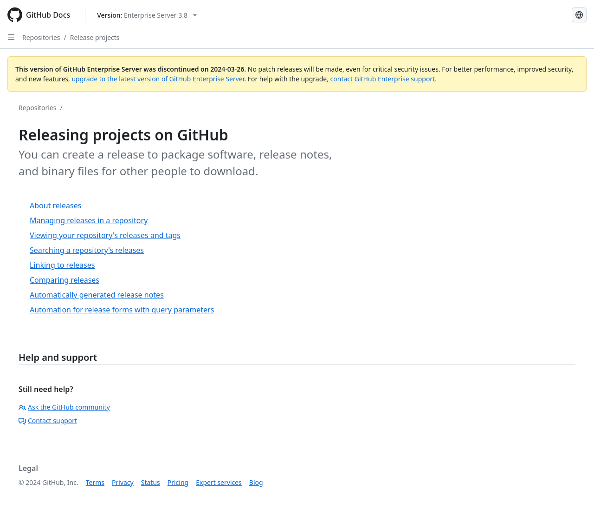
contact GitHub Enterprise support (382, 78)
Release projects (95, 37)
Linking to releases (62, 265)
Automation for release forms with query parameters (122, 310)
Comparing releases (64, 280)
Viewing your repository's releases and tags (105, 235)
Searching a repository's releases (87, 250)
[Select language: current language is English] (579, 14)
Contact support (48, 420)
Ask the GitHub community (64, 407)
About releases (55, 205)
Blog (256, 482)
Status (150, 482)
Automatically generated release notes (97, 295)
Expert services (219, 482)
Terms (95, 482)
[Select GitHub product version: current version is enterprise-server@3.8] (147, 15)
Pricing (178, 482)
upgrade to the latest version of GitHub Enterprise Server (157, 78)
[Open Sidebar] (11, 37)
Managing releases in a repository (89, 220)
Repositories (41, 37)
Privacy (123, 482)
